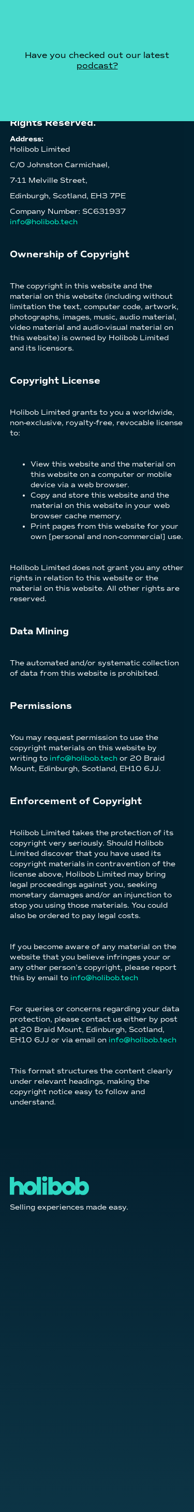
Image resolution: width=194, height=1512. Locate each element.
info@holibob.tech (44, 221)
